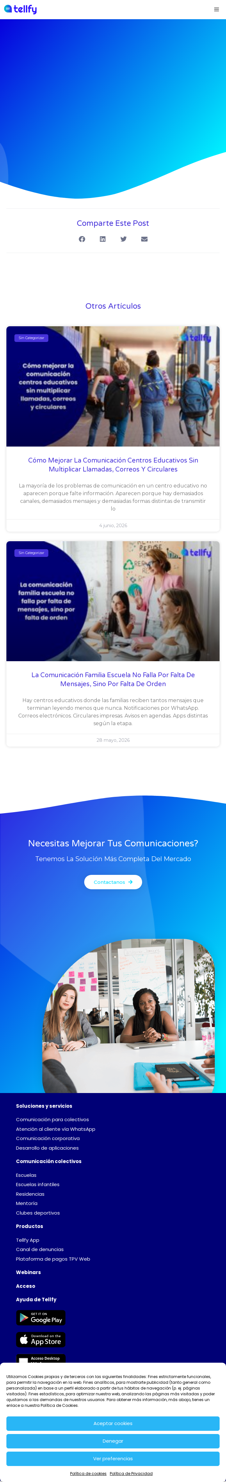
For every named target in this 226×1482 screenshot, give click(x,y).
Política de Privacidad (131, 1473)
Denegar (113, 1441)
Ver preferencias (113, 1458)
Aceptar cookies (113, 1423)
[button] (82, 239)
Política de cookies (88, 1473)
